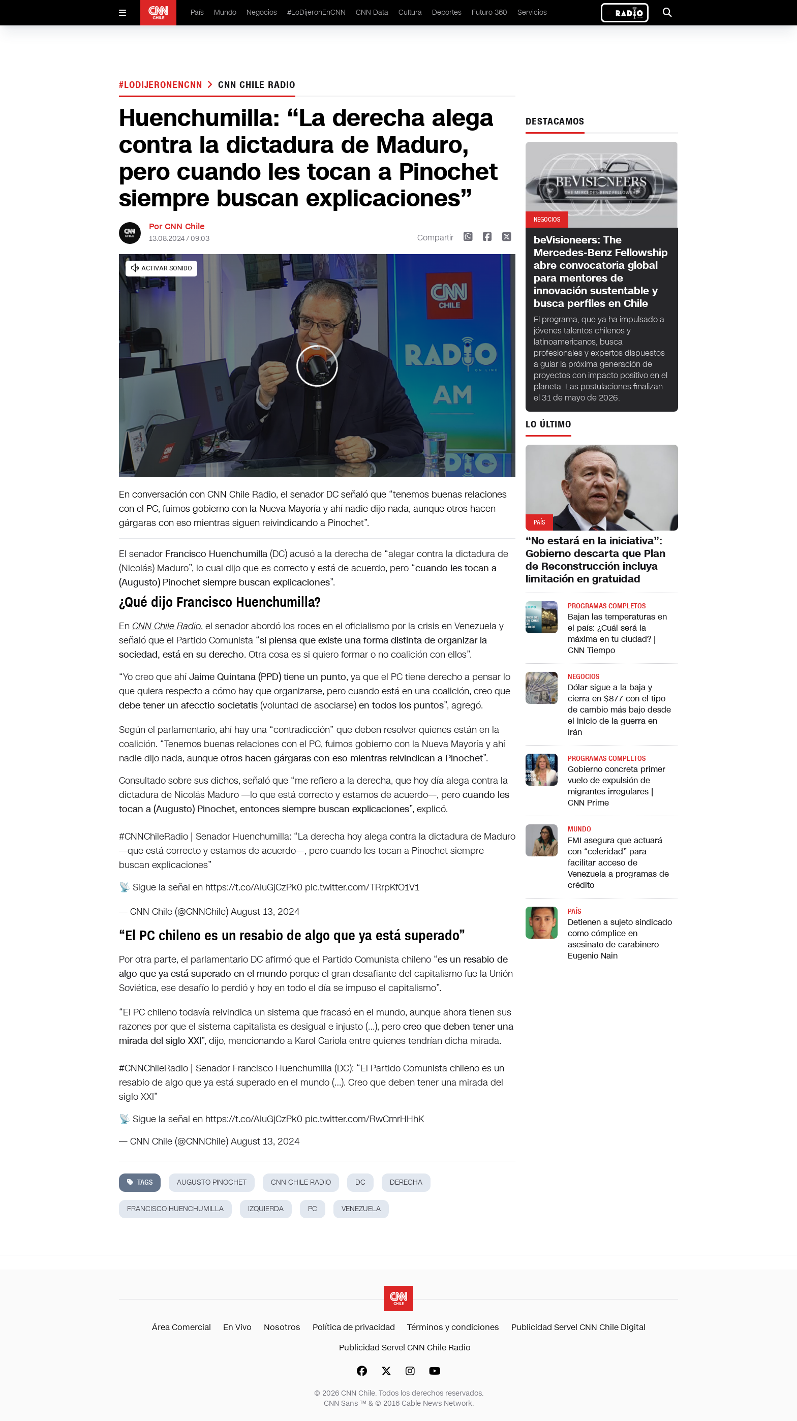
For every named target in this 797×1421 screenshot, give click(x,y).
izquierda (266, 1209)
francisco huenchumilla (175, 1209)
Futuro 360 (489, 12)
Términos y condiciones (453, 1327)
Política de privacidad (354, 1327)
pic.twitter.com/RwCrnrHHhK (364, 1119)
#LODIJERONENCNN (162, 84)
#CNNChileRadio (153, 836)
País (197, 12)
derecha (406, 1182)
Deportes (447, 12)
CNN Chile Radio (256, 84)
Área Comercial (181, 1327)
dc (360, 1182)
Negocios (262, 12)
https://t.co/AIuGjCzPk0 (253, 887)
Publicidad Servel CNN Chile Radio (405, 1347)
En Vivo (237, 1327)
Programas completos (607, 606)
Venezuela (361, 1209)
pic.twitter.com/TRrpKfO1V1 (362, 887)
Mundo (225, 12)
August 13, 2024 (265, 911)
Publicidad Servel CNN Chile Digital (578, 1327)
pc (312, 1209)
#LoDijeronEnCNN (316, 12)
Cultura (410, 12)
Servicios (532, 12)
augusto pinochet (212, 1182)
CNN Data (372, 12)
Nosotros (282, 1327)
